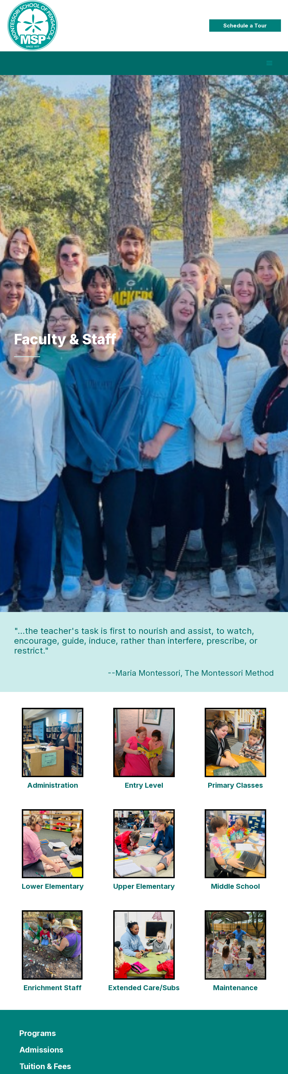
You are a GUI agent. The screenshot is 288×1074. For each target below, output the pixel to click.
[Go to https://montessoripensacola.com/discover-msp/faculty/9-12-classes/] (144, 855)
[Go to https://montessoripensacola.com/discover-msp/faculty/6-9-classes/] (52, 855)
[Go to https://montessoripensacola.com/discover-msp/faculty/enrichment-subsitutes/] (52, 957)
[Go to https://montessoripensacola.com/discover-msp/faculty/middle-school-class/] (235, 855)
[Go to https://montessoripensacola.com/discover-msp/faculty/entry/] (144, 754)
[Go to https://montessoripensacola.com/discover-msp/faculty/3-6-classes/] (235, 754)
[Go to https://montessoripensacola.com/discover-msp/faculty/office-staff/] (52, 754)
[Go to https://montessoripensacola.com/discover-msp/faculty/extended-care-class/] (144, 957)
